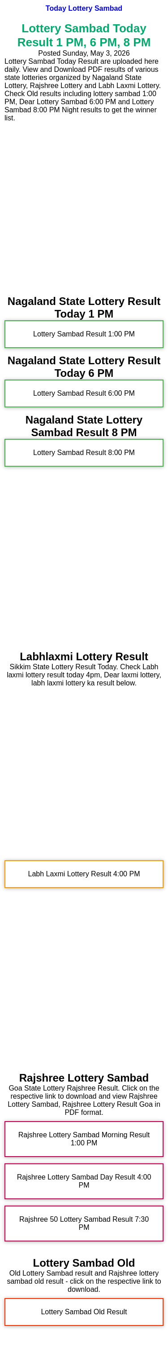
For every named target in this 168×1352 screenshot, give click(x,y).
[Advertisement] (84, 206)
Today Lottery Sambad (84, 8)
